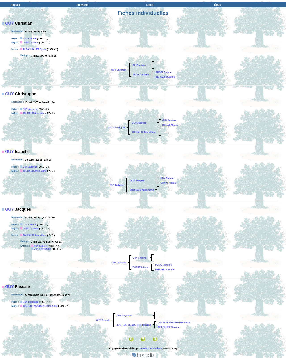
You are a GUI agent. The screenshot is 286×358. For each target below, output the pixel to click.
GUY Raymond (30, 302)
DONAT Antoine (164, 72)
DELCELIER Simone (168, 327)
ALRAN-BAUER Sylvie (34, 49)
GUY (9, 23)
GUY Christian (118, 70)
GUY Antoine (29, 38)
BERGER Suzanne (165, 77)
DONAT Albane (31, 42)
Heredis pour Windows (151, 348)
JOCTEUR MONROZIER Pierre (174, 322)
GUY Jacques (30, 109)
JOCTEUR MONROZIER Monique (40, 306)
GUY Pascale (103, 320)
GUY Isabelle (116, 185)
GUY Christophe (116, 127)
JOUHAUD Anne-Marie (34, 113)
